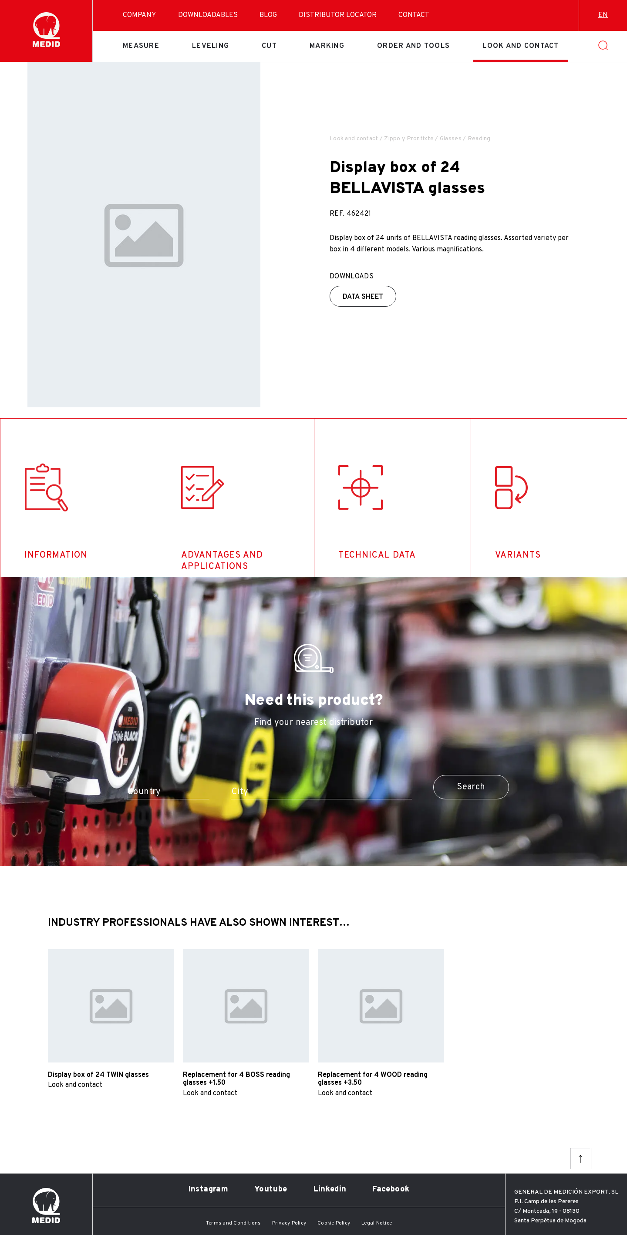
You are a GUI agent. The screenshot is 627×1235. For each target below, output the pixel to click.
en (603, 15)
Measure (141, 46)
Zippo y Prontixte (409, 138)
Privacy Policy (289, 1223)
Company (139, 15)
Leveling (210, 46)
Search (471, 787)
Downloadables (208, 15)
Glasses (451, 138)
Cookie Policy (333, 1223)
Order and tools (413, 46)
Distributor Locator (338, 15)
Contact (413, 15)
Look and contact (520, 46)
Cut (269, 46)
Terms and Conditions (233, 1223)
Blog (268, 15)
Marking (327, 46)
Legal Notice (376, 1223)
